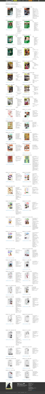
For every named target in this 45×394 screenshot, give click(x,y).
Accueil (9, 2)
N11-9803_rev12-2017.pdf (25, 306)
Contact (25, 392)
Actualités (26, 0)
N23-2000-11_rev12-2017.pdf (26, 226)
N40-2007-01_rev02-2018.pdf (9, 130)
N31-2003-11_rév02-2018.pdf (9, 181)
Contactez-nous (33, 390)
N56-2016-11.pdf (24, 16)
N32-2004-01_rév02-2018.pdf (26, 164)
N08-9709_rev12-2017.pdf (8, 339)
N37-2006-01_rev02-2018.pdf (26, 141)
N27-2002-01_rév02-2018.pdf (26, 195)
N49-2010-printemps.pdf (25, 70)
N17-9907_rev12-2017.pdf (25, 269)
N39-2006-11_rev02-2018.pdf (26, 130)
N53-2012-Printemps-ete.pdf (9, 44)
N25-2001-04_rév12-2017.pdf (26, 210)
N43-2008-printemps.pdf (25, 106)
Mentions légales (22, 392)
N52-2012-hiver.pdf (25, 44)
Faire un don (30, 0)
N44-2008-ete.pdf (8, 106)
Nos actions (19, 0)
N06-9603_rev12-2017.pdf (8, 356)
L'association (15, 0)
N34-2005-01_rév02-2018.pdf (9, 164)
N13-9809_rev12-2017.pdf (25, 294)
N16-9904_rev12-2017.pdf (8, 280)
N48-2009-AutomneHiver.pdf (9, 82)
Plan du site (19, 392)
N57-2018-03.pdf (7, 16)
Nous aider (23, 0)
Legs (33, 0)
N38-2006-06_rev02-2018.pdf (9, 141)
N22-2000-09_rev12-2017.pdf (9, 240)
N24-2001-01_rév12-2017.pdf (9, 226)
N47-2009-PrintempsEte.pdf (25, 82)
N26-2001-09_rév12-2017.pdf (9, 210)
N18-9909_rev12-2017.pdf (8, 269)
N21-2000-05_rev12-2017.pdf (26, 240)
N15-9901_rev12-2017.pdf (25, 280)
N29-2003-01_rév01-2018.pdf (9, 195)
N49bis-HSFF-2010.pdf (8, 70)
